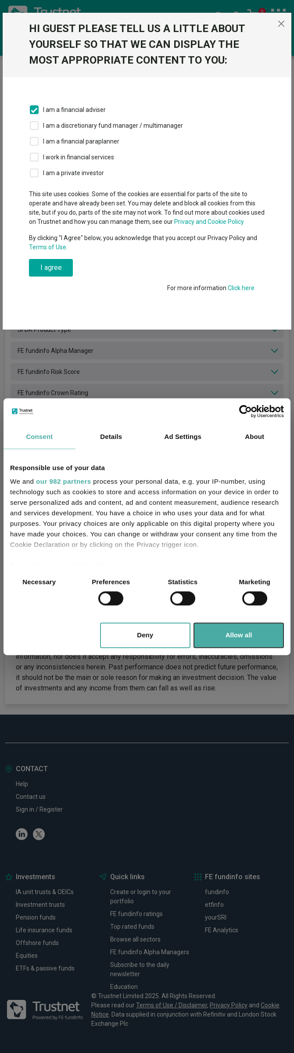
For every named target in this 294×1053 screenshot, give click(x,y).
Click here (241, 287)
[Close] (281, 23)
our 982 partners (63, 481)
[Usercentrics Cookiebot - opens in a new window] (245, 411)
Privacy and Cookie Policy (209, 221)
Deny (145, 635)
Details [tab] (111, 436)
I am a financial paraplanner (81, 141)
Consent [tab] (39, 436)
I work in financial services (78, 157)
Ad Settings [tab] (183, 436)
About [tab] (254, 436)
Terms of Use (47, 247)
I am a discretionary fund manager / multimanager (113, 125)
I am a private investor (73, 173)
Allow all (239, 635)
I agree (51, 267)
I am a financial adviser (74, 109)
